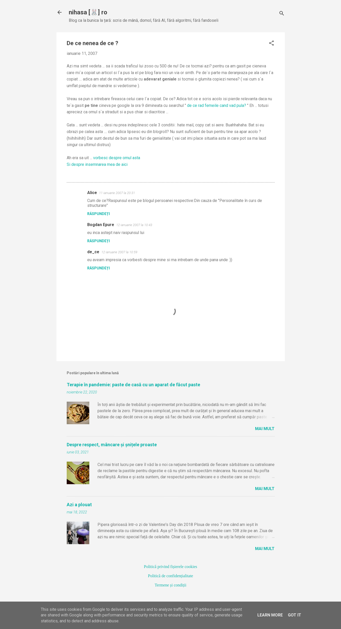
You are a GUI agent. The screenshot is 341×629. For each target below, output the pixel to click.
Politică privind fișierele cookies (170, 566)
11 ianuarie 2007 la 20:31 (117, 193)
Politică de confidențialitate (170, 576)
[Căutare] (282, 14)
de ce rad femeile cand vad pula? (216, 105)
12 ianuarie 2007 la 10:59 (119, 252)
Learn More (270, 615)
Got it (294, 615)
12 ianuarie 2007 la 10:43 (134, 225)
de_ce (93, 251)
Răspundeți (98, 214)
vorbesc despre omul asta (116, 157)
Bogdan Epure (100, 224)
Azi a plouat (79, 504)
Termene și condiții (170, 585)
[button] (271, 43)
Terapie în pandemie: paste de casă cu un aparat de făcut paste (133, 384)
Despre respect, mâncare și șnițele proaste (112, 444)
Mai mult (265, 428)
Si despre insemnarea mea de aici (97, 164)
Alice (92, 192)
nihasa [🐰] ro (88, 12)
